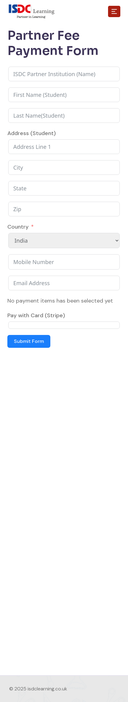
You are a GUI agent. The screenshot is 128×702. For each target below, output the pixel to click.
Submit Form (29, 341)
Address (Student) (31, 133)
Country (18, 226)
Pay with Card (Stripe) (36, 315)
